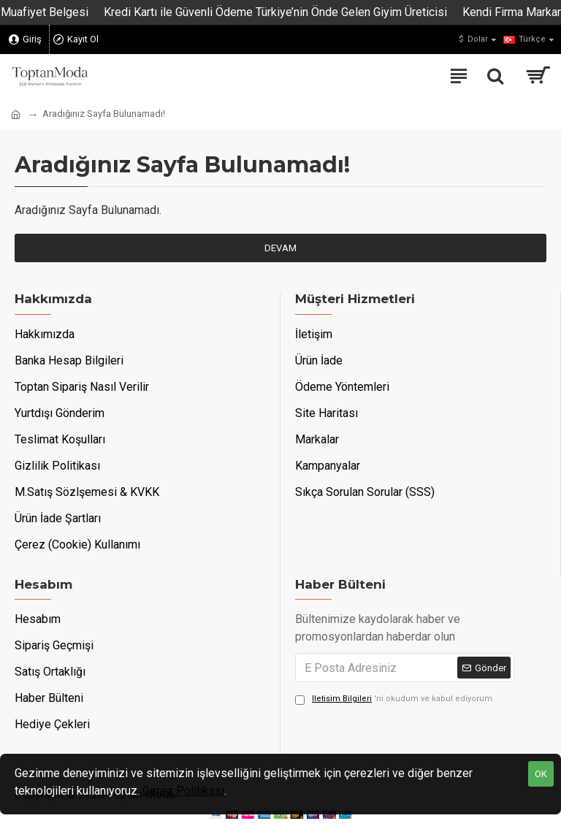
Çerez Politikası (183, 791)
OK (541, 773)
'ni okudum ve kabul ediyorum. (395, 699)
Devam (280, 247)
